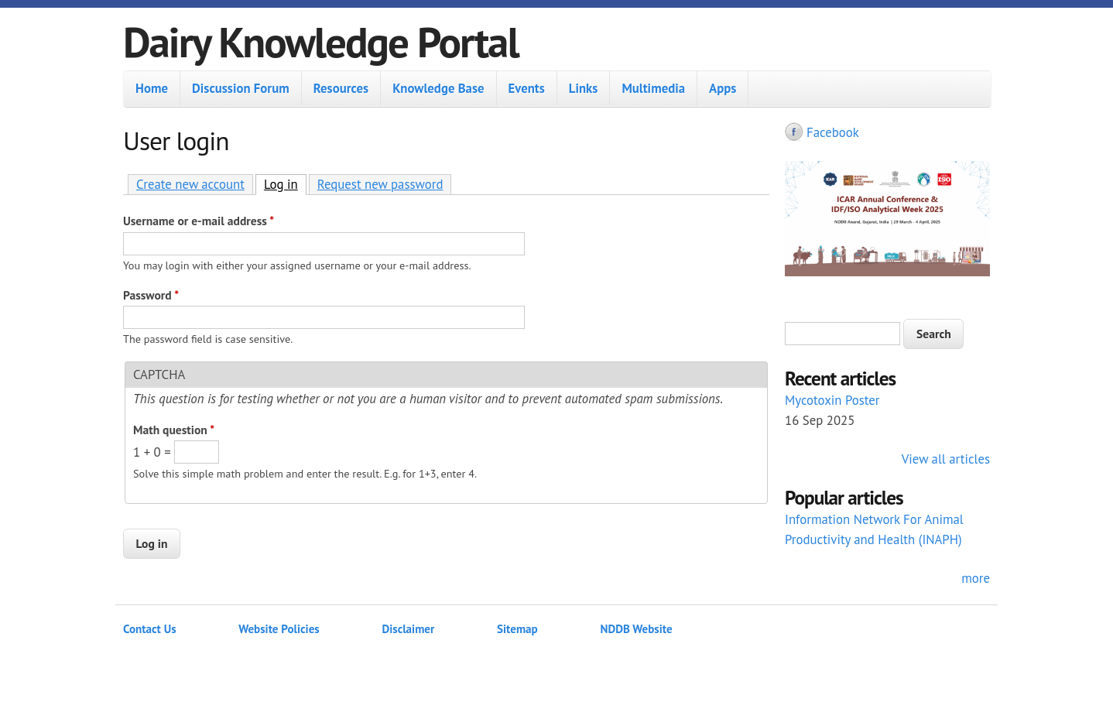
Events (527, 88)
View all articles (946, 458)
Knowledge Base (438, 88)
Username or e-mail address (198, 220)
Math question (173, 429)
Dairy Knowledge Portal (321, 41)
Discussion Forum (240, 88)
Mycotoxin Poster (832, 400)
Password (151, 295)
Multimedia (653, 88)
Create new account (190, 184)
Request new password (380, 184)
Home (151, 88)
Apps (722, 88)
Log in (285, 184)
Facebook (832, 132)
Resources (340, 88)
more (975, 578)
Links (583, 88)
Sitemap (517, 629)
